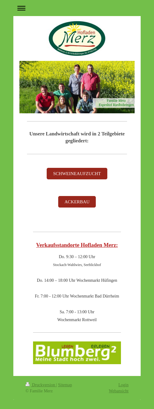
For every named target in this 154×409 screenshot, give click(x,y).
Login (124, 385)
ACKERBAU (77, 201)
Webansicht (119, 391)
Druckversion (40, 385)
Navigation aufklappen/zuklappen (77, 8)
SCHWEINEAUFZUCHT (77, 173)
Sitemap (65, 385)
